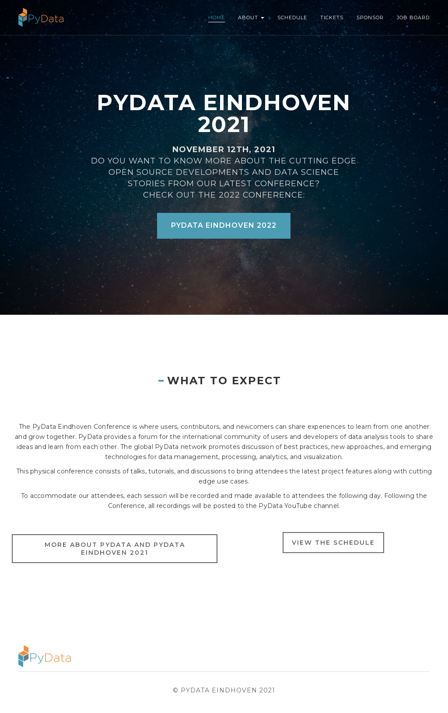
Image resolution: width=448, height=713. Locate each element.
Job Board (413, 17)
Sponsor (370, 17)
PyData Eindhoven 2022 (223, 225)
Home (216, 17)
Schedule (292, 17)
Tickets (331, 17)
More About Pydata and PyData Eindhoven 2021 (115, 555)
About (251, 17)
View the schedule (333, 547)
